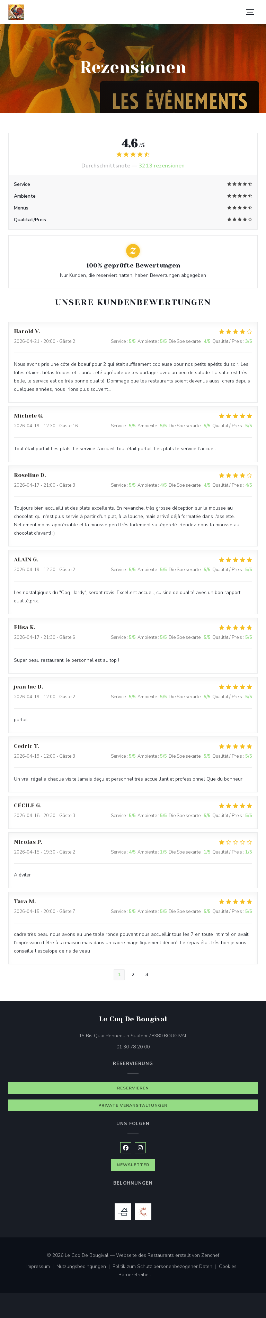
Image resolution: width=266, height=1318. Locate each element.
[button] (250, 12)
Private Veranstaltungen (133, 1105)
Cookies (231, 1267)
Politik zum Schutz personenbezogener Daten (166, 1267)
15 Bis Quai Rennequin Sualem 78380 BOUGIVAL (162, 1035)
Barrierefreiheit (134, 1275)
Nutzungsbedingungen (84, 1267)
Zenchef (210, 1255)
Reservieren (133, 1088)
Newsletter (133, 1165)
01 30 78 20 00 (133, 1047)
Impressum (41, 1267)
